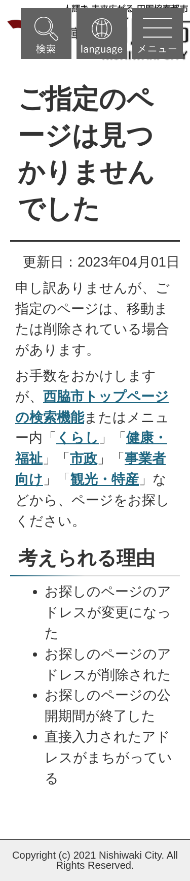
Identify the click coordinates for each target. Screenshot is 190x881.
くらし (77, 437)
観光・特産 (104, 479)
